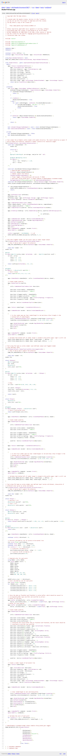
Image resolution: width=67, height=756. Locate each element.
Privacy (13, 753)
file (33, 13)
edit (37, 13)
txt (60, 753)
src (33, 7)
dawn (3, 7)
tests (42, 7)
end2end (48, 7)
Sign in (63, 2)
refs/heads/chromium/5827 (20, 7)
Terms (17, 753)
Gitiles (9, 753)
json (64, 753)
